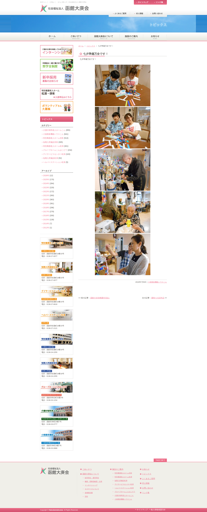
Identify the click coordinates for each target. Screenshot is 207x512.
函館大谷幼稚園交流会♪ (100, 298)
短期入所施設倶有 (50, 142)
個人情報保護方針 (158, 510)
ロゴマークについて (92, 489)
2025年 (46, 179)
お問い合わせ (147, 488)
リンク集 (145, 493)
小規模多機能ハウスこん (157, 282)
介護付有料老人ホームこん (54, 130)
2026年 (46, 175)
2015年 (46, 220)
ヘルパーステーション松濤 (54, 162)
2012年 (46, 228)
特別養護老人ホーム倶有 (53, 138)
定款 (86, 496)
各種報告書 (89, 493)
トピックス (90, 46)
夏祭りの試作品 (157, 298)
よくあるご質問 (148, 479)
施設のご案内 (117, 469)
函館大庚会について (90, 474)
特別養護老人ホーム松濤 (53, 146)
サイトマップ (142, 510)
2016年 (46, 215)
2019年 (46, 203)
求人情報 (145, 483)
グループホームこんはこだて (55, 150)
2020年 (46, 199)
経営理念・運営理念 (92, 478)
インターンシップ (91, 485)
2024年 (46, 183)
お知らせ (145, 469)
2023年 (46, 187)
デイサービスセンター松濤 (54, 154)
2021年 (46, 195)
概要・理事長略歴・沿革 (93, 481)
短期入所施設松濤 (50, 158)
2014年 (46, 223)
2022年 (46, 191)
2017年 (46, 211)
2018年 (46, 208)
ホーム (81, 46)
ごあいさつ (87, 469)
